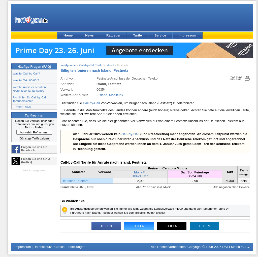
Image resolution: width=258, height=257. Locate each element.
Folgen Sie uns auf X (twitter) (35, 160)
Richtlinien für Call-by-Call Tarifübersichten (29, 99)
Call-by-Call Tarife (90, 65)
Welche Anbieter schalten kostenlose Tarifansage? (29, 88)
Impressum (187, 35)
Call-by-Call (91, 103)
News (89, 35)
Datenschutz (43, 247)
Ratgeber (113, 35)
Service (160, 35)
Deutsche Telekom (74, 181)
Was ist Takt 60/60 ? (26, 80)
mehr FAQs (23, 106)
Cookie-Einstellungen (69, 247)
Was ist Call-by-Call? (26, 73)
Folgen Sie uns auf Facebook (34, 148)
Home (68, 35)
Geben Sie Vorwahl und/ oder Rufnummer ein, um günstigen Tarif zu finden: (34, 124)
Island (110, 65)
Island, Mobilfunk (111, 95)
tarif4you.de (68, 65)
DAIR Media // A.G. (236, 247)
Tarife (137, 35)
